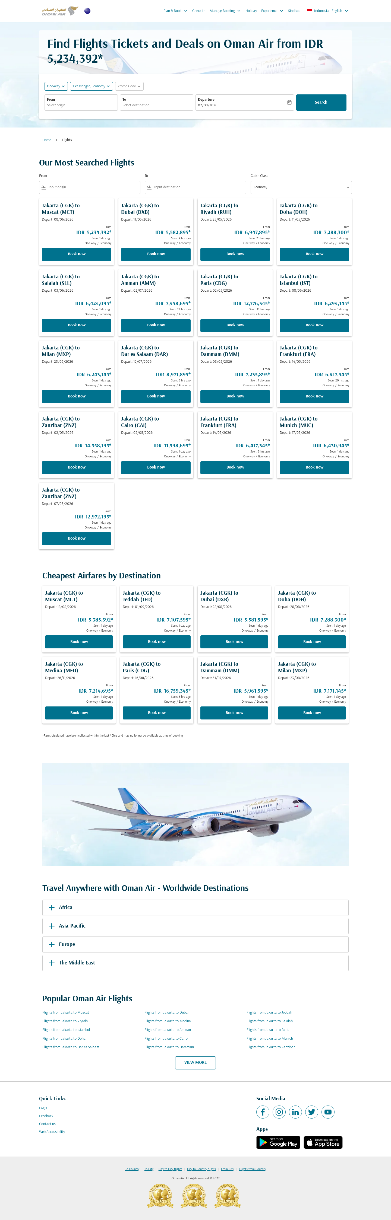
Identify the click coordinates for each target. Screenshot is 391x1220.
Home (46, 140)
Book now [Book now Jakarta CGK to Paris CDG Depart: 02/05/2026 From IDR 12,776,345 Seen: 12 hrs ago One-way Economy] (235, 325)
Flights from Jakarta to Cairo (166, 1039)
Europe (61, 945)
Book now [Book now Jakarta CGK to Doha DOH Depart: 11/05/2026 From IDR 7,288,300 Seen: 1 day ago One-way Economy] (314, 254)
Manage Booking (226, 11)
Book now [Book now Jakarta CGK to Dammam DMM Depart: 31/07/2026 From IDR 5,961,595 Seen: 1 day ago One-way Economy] (234, 713)
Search (321, 102)
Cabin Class (259, 176)
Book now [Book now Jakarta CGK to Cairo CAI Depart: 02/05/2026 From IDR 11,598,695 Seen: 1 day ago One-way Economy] (156, 467)
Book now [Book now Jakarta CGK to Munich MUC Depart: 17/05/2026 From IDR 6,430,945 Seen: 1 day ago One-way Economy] (314, 467)
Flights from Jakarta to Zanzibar (271, 1047)
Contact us (47, 1124)
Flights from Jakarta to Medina (167, 1021)
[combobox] (81, 105)
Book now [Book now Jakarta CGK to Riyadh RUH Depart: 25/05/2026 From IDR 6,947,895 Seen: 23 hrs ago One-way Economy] (235, 254)
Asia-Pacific (66, 926)
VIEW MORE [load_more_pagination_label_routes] (195, 1062)
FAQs (43, 1108)
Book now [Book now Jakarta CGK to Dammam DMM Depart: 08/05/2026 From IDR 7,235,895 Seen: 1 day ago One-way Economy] (235, 396)
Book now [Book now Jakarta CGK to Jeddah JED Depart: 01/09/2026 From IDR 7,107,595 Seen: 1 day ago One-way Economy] (157, 642)
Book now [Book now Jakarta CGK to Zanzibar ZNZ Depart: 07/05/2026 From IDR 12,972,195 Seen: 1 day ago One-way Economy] (77, 538)
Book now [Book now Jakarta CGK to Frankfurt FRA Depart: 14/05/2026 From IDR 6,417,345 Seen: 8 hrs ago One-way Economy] (235, 467)
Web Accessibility (52, 1132)
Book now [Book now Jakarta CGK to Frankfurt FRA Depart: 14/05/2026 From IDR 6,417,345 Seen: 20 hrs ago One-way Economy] (314, 396)
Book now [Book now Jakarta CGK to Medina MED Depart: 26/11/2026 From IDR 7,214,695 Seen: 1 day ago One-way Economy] (79, 713)
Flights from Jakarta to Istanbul (66, 1030)
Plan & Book (176, 11)
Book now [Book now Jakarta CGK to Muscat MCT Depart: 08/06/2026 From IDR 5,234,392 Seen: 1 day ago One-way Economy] (77, 254)
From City (227, 1169)
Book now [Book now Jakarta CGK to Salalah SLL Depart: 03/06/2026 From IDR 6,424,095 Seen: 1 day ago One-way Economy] (77, 325)
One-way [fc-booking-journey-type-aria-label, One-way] (53, 86)
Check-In (198, 11)
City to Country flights (201, 1169)
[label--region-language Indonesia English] (328, 11)
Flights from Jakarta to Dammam (169, 1047)
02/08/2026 (207, 105)
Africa (59, 908)
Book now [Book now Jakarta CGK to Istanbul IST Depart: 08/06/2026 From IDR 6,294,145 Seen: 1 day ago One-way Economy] (314, 325)
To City (148, 1169)
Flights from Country (252, 1169)
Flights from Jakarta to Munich (270, 1039)
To (124, 100)
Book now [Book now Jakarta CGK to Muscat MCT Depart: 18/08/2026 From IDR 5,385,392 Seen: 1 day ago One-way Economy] (79, 642)
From (51, 100)
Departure (206, 100)
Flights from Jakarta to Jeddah (269, 1013)
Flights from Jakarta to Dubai (166, 1013)
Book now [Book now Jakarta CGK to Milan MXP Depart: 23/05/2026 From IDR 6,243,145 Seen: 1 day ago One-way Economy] (77, 396)
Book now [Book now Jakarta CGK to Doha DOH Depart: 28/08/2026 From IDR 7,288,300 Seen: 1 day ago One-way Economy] (312, 642)
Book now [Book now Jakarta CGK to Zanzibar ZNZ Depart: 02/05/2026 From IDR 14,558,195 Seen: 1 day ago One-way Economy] (77, 467)
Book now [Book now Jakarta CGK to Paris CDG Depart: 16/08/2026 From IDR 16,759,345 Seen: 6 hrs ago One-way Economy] (157, 713)
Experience (273, 11)
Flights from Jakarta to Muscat (65, 1013)
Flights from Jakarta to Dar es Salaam (70, 1047)
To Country (132, 1169)
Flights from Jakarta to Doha (64, 1039)
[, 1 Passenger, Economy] (88, 86)
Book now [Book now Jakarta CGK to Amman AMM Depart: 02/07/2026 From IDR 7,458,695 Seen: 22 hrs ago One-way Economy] (156, 325)
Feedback (46, 1116)
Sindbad (294, 11)
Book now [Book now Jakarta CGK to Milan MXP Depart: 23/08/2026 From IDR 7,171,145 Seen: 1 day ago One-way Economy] (312, 713)
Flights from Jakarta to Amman (167, 1030)
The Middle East (71, 963)
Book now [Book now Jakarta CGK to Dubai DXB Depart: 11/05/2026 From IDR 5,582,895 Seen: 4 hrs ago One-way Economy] (156, 254)
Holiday (251, 11)
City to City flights (170, 1169)
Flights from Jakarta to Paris (268, 1030)
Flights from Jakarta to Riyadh (65, 1021)
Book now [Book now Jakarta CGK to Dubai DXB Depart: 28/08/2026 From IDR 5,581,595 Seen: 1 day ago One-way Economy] (234, 642)
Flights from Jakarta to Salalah (270, 1021)
